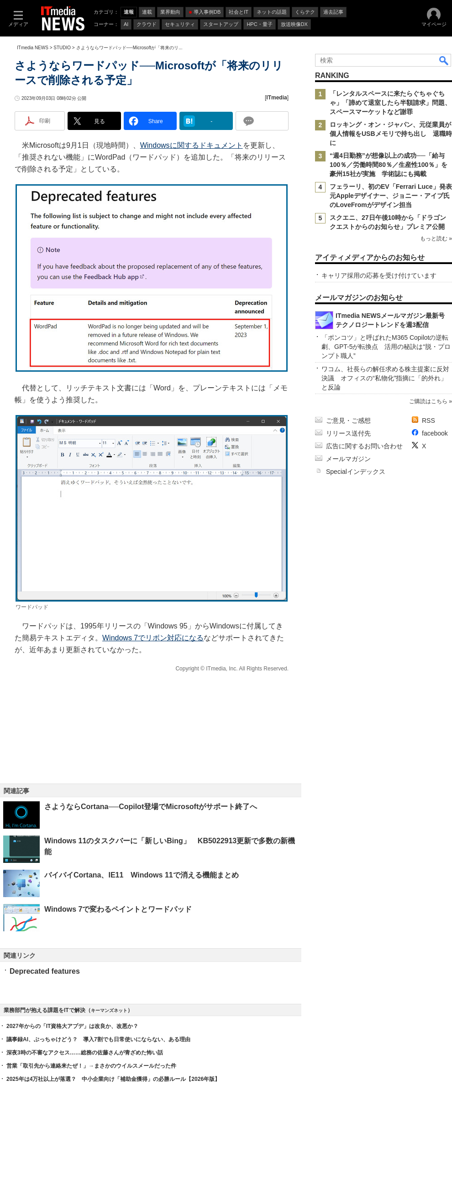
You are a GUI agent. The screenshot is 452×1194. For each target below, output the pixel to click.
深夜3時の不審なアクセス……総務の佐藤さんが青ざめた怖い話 (84, 1052)
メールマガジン (348, 458)
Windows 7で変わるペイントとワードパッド (118, 909)
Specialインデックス (355, 471)
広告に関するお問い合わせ (364, 446)
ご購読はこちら (428, 401)
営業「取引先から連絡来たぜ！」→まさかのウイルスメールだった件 (91, 1066)
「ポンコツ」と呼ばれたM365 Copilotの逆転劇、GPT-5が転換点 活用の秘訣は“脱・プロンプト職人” (386, 346)
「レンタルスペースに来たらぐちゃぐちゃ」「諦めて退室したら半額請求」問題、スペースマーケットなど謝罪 (390, 102)
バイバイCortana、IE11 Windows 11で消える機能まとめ (141, 875)
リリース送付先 (348, 433)
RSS (428, 420)
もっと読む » (436, 238)
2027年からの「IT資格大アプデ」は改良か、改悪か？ (72, 1026)
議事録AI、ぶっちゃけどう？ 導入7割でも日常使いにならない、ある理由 (98, 1039)
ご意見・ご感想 (348, 420)
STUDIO (62, 47)
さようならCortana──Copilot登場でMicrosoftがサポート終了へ (150, 806)
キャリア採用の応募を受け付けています (378, 275)
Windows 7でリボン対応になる (153, 638)
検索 (444, 60)
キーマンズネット (109, 1010)
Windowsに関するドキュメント (191, 145)
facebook (435, 433)
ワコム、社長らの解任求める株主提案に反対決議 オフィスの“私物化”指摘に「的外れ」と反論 (385, 378)
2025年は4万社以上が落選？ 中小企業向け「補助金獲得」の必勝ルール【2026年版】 (113, 1079)
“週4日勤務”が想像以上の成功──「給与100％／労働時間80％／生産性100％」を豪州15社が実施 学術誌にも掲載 (388, 164)
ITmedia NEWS (32, 47)
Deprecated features (45, 971)
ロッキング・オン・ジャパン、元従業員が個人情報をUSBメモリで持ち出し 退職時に (391, 133)
